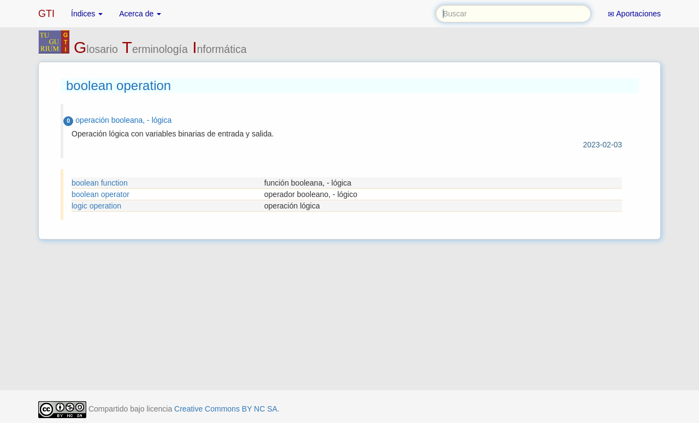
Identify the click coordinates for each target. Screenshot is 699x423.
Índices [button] (87, 13)
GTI (46, 13)
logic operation (96, 205)
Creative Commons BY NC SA (225, 408)
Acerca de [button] (140, 13)
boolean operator (100, 194)
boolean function (100, 182)
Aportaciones (634, 14)
